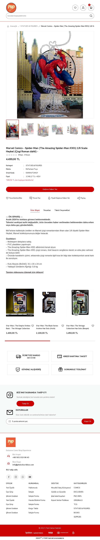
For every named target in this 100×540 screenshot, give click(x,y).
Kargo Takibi (33, 509)
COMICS (77, 488)
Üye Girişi (9, 492)
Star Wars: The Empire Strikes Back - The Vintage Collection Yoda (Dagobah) (18, 327)
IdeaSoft (39, 538)
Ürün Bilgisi (35, 210)
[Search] (50, 16)
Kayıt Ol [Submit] (87, 421)
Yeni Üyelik (10, 488)
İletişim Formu (34, 496)
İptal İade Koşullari (58, 496)
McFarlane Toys (32, 169)
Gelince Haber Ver (50, 189)
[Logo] (11, 8)
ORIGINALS (78, 500)
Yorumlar (47, 210)
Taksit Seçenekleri (62, 210)
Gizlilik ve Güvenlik (58, 492)
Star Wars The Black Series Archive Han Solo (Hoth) (47, 327)
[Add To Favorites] (14, 198)
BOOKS (76, 513)
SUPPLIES (77, 517)
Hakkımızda (33, 488)
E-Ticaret (45, 538)
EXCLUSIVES (78, 492)
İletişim (31, 492)
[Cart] (91, 8)
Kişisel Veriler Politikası (60, 500)
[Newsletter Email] (50, 421)
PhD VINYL (78, 496)
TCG (75, 504)
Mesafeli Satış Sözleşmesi (61, 488)
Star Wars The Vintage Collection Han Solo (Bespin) (77, 327)
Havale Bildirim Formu (37, 500)
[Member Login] (83, 8)
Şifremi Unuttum (12, 496)
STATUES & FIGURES (34, 165)
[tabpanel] (20, 308)
